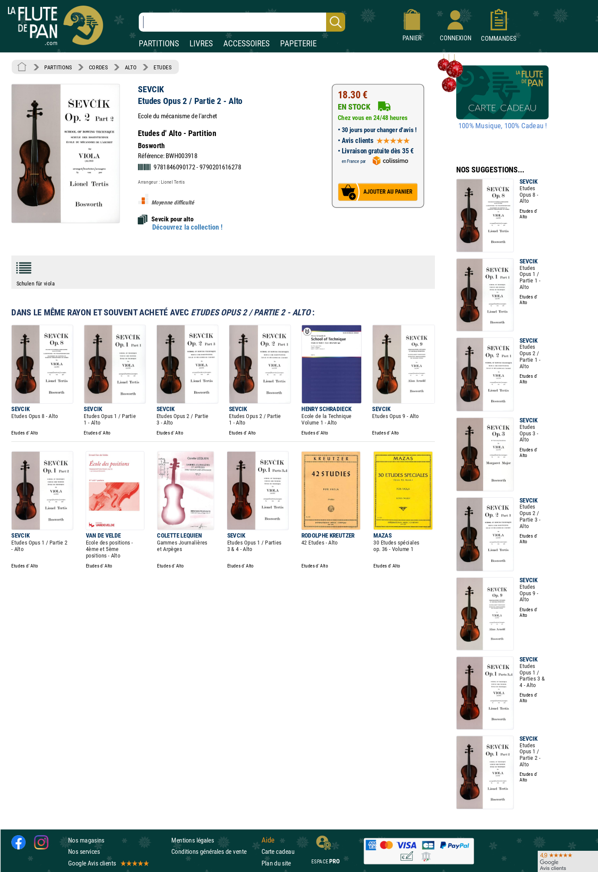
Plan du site (276, 863)
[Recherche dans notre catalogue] (242, 22)
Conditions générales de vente (214, 851)
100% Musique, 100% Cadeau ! (502, 126)
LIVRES (201, 44)
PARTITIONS (159, 44)
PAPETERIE (298, 44)
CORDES (98, 67)
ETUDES (162, 67)
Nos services (84, 851)
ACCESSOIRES (246, 44)
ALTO (131, 67)
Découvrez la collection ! (187, 227)
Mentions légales (192, 840)
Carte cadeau (277, 851)
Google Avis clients (108, 863)
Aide (267, 840)
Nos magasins (86, 840)
